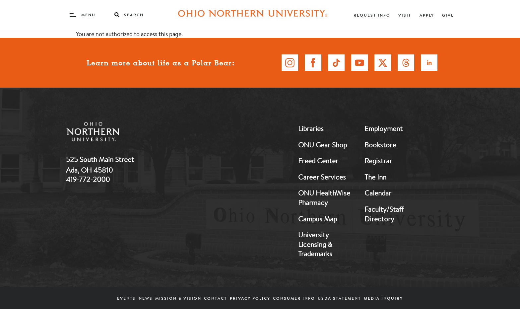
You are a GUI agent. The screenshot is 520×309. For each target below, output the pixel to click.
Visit (404, 15)
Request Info (372, 15)
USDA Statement (339, 298)
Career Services (322, 177)
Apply (427, 15)
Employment (383, 128)
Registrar (378, 160)
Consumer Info (294, 298)
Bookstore (380, 144)
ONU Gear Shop (322, 144)
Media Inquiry (383, 298)
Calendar (377, 192)
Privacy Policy (250, 298)
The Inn (375, 177)
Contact (215, 298)
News (146, 298)
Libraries (311, 128)
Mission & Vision (178, 298)
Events (126, 298)
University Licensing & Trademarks (315, 244)
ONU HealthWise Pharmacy (324, 197)
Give (448, 15)
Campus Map (317, 218)
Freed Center (318, 160)
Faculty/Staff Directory (384, 213)
